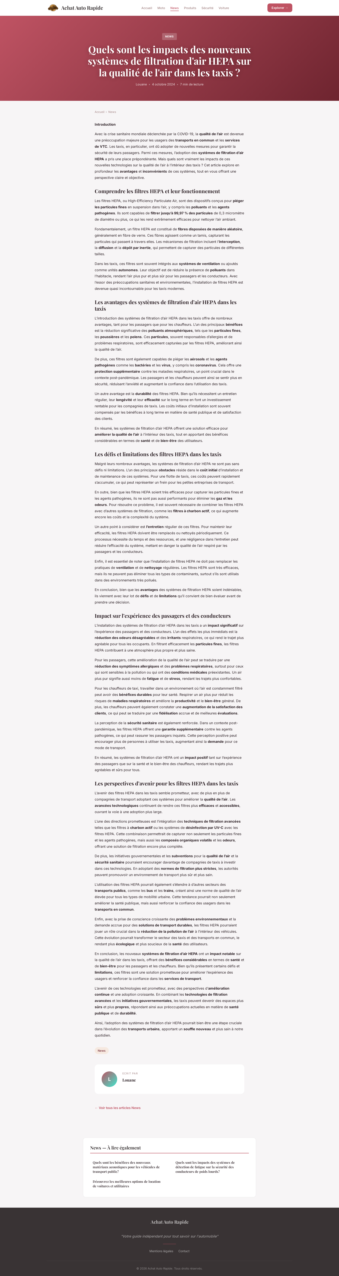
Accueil (146, 8)
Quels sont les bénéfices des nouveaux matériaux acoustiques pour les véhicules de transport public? (126, 1167)
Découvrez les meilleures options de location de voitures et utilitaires (126, 1183)
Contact (184, 1251)
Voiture (224, 8)
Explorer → (280, 8)
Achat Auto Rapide (75, 7)
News (174, 8)
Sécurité (207, 8)
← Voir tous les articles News (118, 1108)
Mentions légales (161, 1251)
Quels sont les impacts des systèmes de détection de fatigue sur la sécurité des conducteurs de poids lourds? (205, 1167)
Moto (161, 8)
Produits (190, 8)
